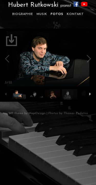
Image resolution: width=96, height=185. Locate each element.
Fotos (57, 14)
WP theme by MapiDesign (27, 113)
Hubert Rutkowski (39, 5)
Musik (42, 14)
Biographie (22, 14)
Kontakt (75, 14)
